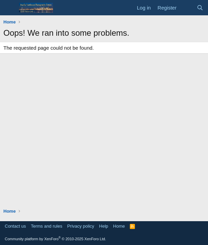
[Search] (200, 7)
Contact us (15, 226)
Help (103, 226)
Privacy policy (80, 226)
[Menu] (9, 8)
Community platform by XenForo (55, 239)
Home (119, 226)
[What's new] (186, 7)
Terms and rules (46, 226)
